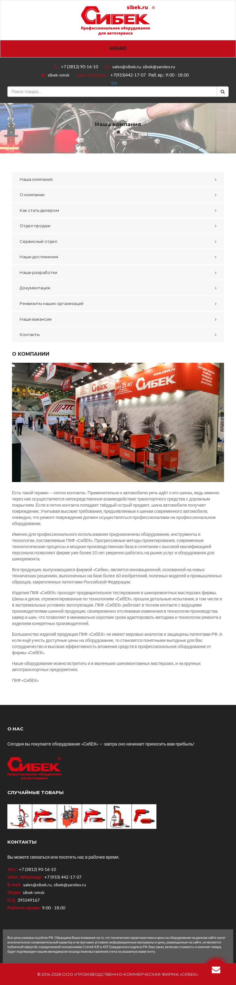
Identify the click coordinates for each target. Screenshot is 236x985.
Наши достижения (39, 256)
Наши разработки (38, 272)
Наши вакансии (36, 319)
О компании (32, 194)
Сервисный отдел (38, 241)
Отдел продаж (35, 225)
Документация (35, 287)
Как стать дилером (39, 210)
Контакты (30, 334)
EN (114, 83)
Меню (118, 48)
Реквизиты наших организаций (52, 303)
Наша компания (36, 179)
